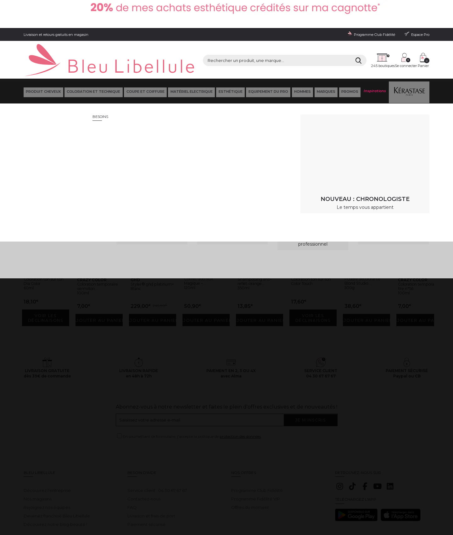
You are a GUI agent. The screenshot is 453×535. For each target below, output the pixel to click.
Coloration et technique (93, 63)
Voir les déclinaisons (47, 287)
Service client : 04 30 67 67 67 (157, 454)
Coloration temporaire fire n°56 (416, 254)
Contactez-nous (143, 462)
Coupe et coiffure (145, 63)
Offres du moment (250, 471)
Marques (325, 63)
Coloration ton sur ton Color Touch (312, 246)
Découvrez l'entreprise (47, 454)
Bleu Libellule (57, 78)
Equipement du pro (267, 63)
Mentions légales (38, 510)
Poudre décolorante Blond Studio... (362, 249)
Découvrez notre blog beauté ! (55, 488)
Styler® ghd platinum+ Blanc (150, 251)
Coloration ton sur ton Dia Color (45, 246)
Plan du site (244, 510)
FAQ (132, 471)
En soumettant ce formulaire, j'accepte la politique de (192, 405)
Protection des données (128, 510)
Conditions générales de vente (80, 510)
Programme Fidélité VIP (255, 462)
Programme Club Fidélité (257, 454)
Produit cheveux (42, 63)
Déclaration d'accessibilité (209, 510)
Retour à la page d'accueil (399, 140)
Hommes (302, 63)
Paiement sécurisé (146, 488)
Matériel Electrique (191, 63)
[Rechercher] (302, 41)
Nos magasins (38, 462)
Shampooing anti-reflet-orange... (259, 251)
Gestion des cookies (168, 510)
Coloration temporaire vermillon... (91, 254)
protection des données (240, 405)
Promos (349, 63)
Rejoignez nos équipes (47, 471)
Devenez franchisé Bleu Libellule (57, 479)
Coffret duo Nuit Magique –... (203, 246)
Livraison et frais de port (151, 479)
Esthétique (230, 63)
